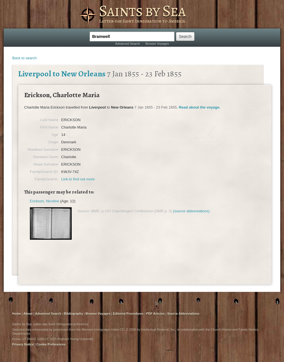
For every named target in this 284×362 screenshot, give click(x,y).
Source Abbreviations (183, 313)
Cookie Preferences (51, 344)
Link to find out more (78, 179)
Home (16, 313)
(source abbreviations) (191, 211)
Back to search (24, 58)
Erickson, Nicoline (44, 201)
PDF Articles (155, 313)
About (28, 313)
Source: (83, 211)
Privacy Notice (23, 344)
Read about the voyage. (199, 107)
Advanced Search (127, 43)
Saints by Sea (142, 11)
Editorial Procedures (128, 313)
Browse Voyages (157, 43)
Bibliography (73, 313)
